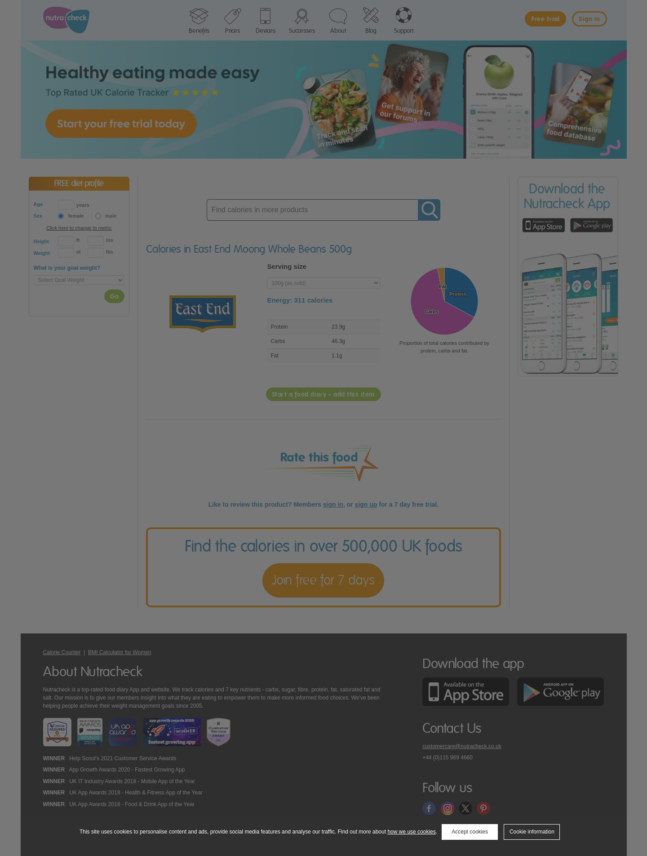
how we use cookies (411, 832)
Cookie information (532, 832)
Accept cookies (470, 832)
